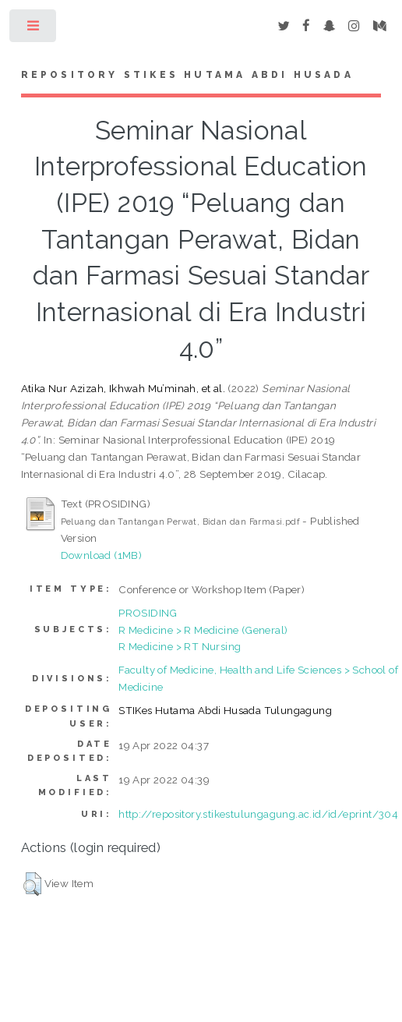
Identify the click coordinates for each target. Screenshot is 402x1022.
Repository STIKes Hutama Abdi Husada (187, 74)
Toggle (34, 29)
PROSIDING (148, 612)
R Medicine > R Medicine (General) (202, 630)
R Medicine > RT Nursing (179, 646)
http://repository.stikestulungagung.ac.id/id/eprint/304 (258, 814)
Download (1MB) (102, 555)
